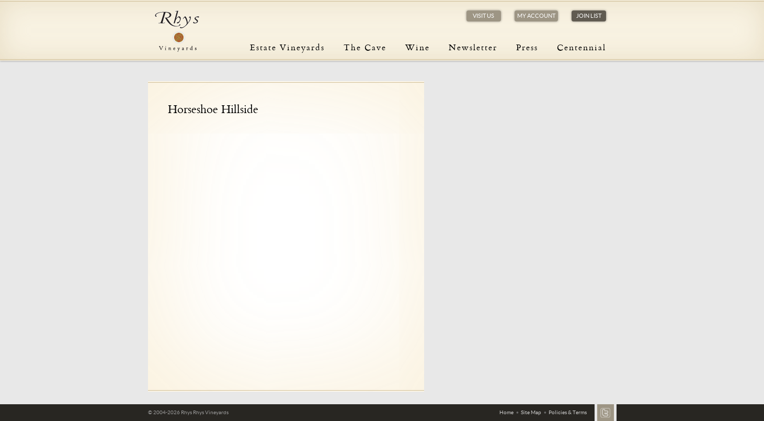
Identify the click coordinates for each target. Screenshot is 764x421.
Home (506, 412)
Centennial (581, 47)
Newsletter (473, 47)
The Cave (365, 47)
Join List (588, 16)
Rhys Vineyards (176, 31)
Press (527, 47)
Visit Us (483, 16)
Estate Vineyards (287, 47)
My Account (536, 16)
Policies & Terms (568, 412)
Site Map (531, 412)
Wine (417, 47)
